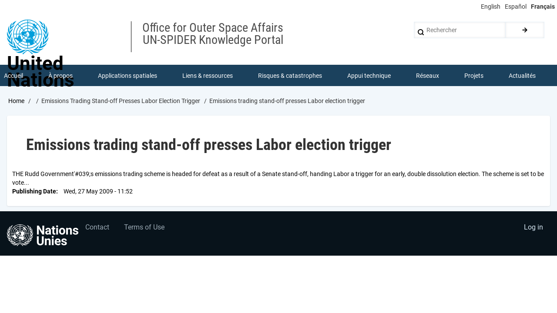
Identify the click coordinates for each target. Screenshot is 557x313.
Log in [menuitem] (533, 228)
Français (543, 6)
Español (516, 6)
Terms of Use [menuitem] (144, 228)
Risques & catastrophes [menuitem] (290, 75)
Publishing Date (34, 191)
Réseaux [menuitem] (427, 75)
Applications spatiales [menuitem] (127, 75)
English (490, 6)
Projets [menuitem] (473, 75)
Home (16, 101)
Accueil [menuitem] (13, 75)
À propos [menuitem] (60, 75)
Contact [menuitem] (97, 228)
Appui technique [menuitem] (369, 75)
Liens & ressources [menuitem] (207, 75)
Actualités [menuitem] (522, 75)
